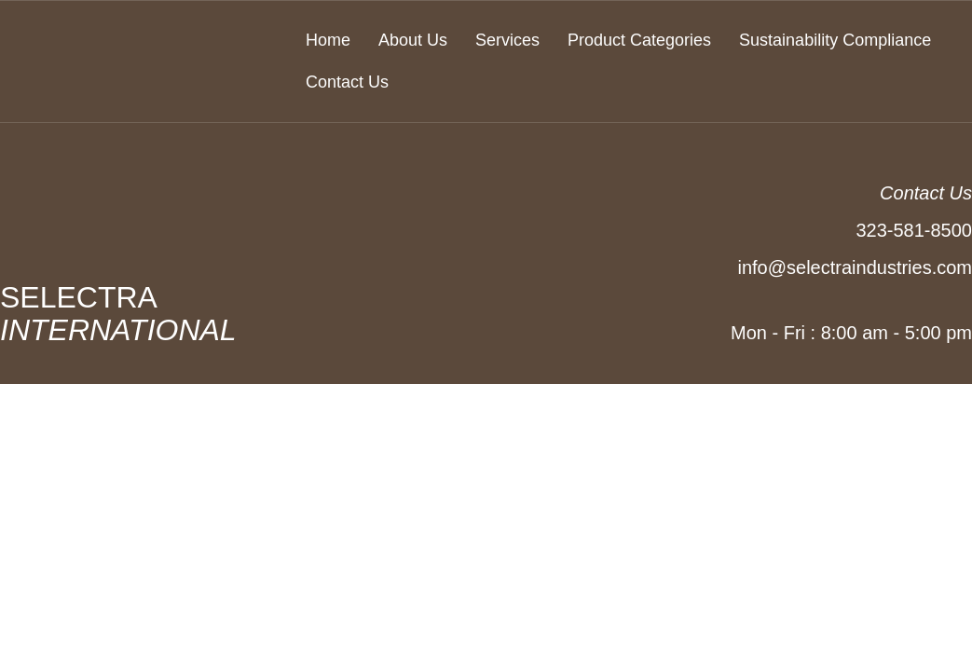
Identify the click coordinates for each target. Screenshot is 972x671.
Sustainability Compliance (835, 40)
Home (328, 40)
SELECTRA (154, 314)
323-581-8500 (914, 230)
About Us (412, 40)
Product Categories (639, 40)
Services (507, 40)
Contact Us (347, 82)
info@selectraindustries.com (854, 267)
